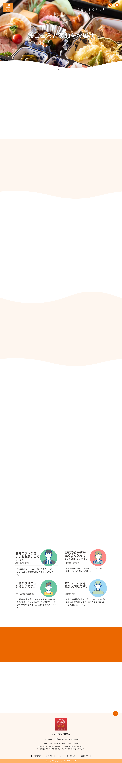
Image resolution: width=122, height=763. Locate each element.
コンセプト (100, 11)
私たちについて (78, 12)
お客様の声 (82, 9)
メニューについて (85, 13)
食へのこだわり (93, 12)
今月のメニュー (89, 10)
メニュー (59, 756)
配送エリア (96, 9)
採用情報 (103, 6)
